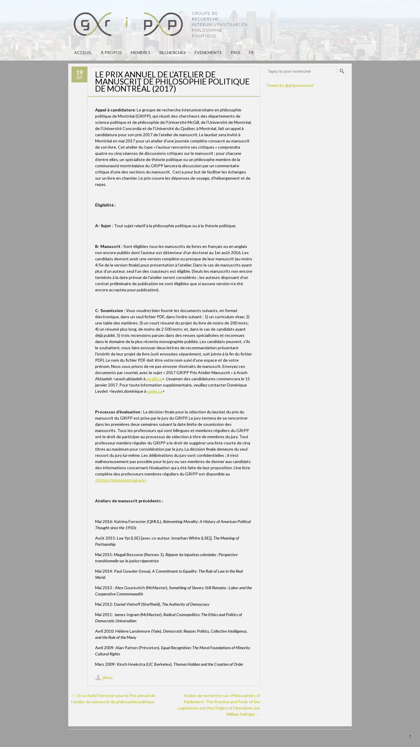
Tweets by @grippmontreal (289, 85)
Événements (208, 52)
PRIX (235, 52)
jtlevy (108, 677)
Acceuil (83, 52)
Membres (140, 52)
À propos (111, 52)
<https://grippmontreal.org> (121, 480)
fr (251, 52)
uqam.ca (154, 391)
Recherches (172, 52)
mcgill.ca (154, 378)
